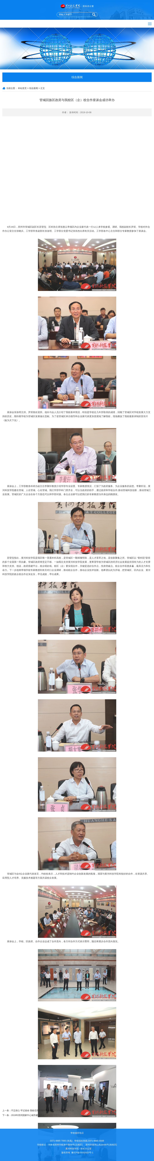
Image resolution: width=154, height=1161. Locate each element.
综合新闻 (33, 88)
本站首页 (22, 88)
